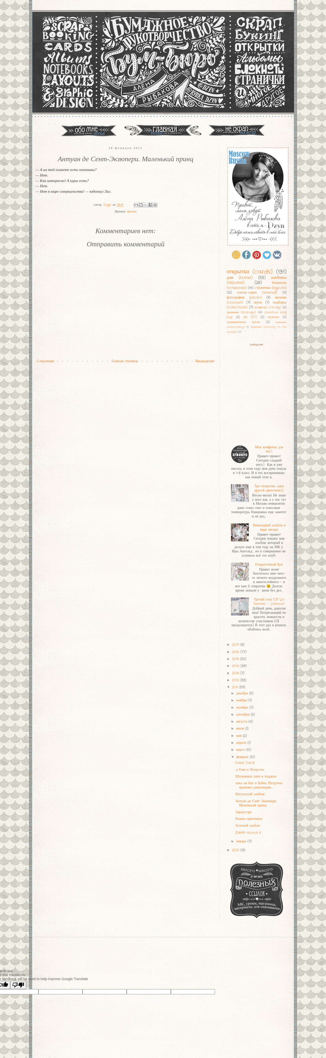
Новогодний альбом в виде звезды (269, 527)
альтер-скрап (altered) (257, 292)
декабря (242, 693)
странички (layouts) (271, 287)
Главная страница (124, 361)
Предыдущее (205, 361)
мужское (273, 317)
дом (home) (240, 278)
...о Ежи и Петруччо (249, 769)
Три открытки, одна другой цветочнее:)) (269, 488)
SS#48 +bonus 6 (248, 832)
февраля (243, 757)
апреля (241, 742)
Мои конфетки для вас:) (269, 449)
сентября (243, 714)
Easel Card (244, 762)
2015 (236, 658)
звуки (258, 302)
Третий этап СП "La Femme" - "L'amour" (269, 601)
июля (240, 728)
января (241, 841)
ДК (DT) (250, 317)
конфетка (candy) (268, 307)
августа (242, 721)
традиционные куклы (243, 322)
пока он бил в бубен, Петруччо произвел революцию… (258, 785)
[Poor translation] (18, 985)
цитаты (131, 211)
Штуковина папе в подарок (255, 776)
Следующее (45, 361)
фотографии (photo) (244, 297)
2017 (236, 644)
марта (241, 749)
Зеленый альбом (247, 825)
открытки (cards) (250, 272)
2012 (236, 680)
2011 (235, 687)
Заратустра (243, 812)
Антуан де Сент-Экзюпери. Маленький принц (255, 803)
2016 (236, 651)
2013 (236, 673)
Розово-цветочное (248, 818)
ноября (242, 700)
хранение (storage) (241, 312)
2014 (236, 665)
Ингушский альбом (249, 794)
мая (239, 735)
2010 (236, 850)
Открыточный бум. (269, 564)
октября (242, 707)
